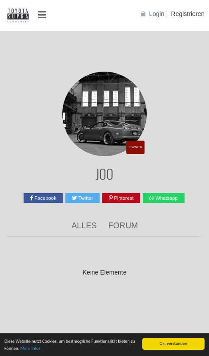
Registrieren (188, 13)
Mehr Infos (30, 349)
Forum (123, 225)
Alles (84, 225)
